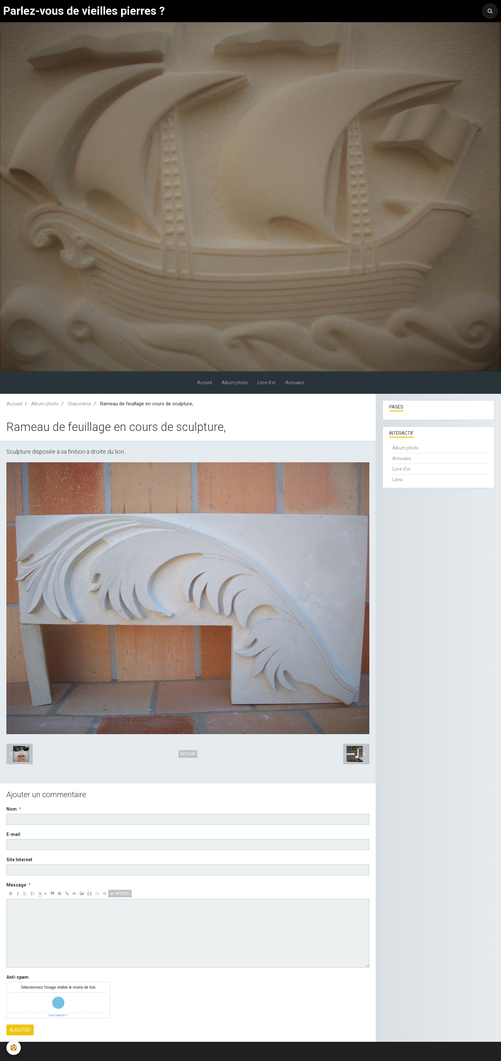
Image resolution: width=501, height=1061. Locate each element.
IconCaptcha (57, 1015)
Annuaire (294, 382)
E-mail (13, 834)
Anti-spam (17, 977)
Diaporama (79, 404)
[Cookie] (13, 1048)
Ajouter (20, 1030)
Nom (11, 809)
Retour (187, 754)
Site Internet (19, 859)
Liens (397, 479)
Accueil (204, 382)
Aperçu (120, 893)
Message (16, 884)
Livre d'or (267, 382)
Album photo (235, 382)
